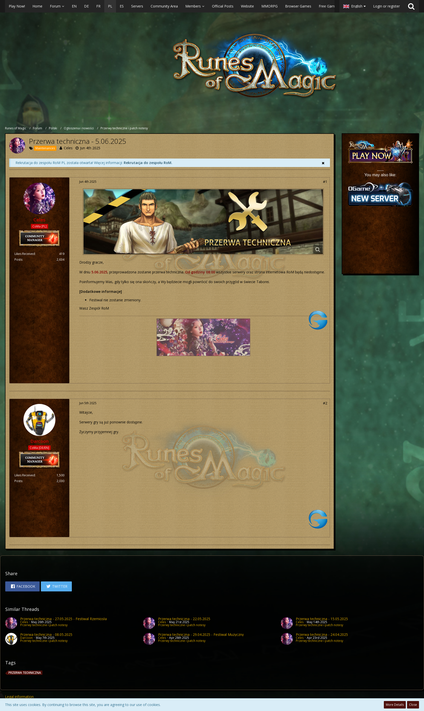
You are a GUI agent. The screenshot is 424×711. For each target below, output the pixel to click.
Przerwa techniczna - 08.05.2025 (46, 634)
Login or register (386, 6)
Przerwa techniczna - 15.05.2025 (322, 618)
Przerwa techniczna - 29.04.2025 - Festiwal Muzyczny (201, 634)
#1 (325, 181)
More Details (395, 705)
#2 (325, 403)
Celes (68, 148)
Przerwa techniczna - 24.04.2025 (322, 634)
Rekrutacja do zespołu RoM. (148, 162)
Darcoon (26, 638)
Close (413, 705)
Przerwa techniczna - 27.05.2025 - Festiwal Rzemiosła (63, 618)
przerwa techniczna (24, 673)
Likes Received (24, 254)
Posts (18, 259)
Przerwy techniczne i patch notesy (44, 625)
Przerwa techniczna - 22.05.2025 (184, 618)
